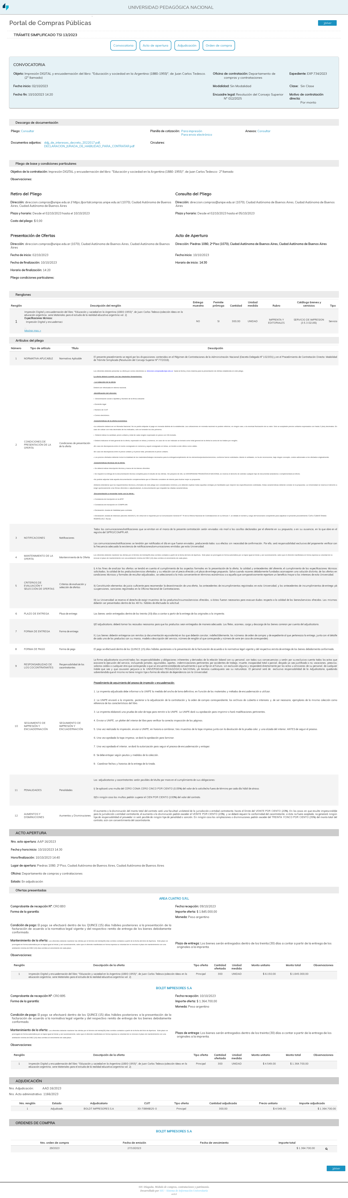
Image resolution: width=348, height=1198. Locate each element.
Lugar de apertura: (23, 865)
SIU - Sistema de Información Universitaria (184, 1190)
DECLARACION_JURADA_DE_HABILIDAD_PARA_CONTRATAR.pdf (89, 146)
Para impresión (191, 131)
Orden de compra (219, 45)
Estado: (16, 881)
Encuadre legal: (224, 94)
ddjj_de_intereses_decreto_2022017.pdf (72, 142)
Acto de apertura (155, 45)
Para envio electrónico (196, 134)
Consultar (27, 131)
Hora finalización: (23, 857)
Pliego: (15, 131)
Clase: (293, 86)
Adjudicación (187, 45)
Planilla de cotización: (165, 131)
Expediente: (297, 74)
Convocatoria (123, 45)
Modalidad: (221, 86)
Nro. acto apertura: (23, 841)
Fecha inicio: (22, 86)
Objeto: (18, 74)
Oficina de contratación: (230, 74)
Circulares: (157, 142)
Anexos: (251, 131)
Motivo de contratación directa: (306, 96)
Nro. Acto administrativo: (25, 1094)
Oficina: (16, 873)
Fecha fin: (20, 94)
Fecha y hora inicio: (24, 849)
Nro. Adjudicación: (21, 1088)
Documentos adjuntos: (26, 142)
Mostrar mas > (32, 330)
